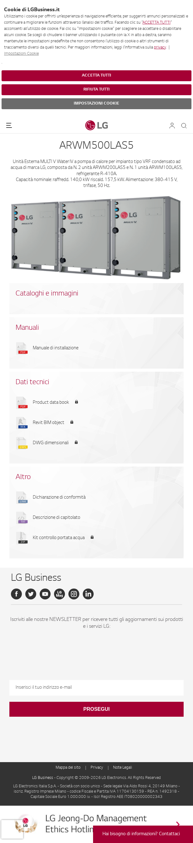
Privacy (97, 768)
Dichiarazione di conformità (59, 497)
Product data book (51, 402)
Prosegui (96, 709)
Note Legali (122, 768)
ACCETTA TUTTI (156, 23)
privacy (160, 47)
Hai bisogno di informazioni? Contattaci (141, 834)
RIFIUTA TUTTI (96, 89)
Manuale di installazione (55, 348)
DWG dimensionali (51, 443)
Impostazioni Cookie (21, 54)
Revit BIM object (48, 423)
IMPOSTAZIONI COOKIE (96, 103)
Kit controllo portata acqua (59, 538)
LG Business (43, 778)
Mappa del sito (68, 768)
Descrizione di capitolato (56, 517)
